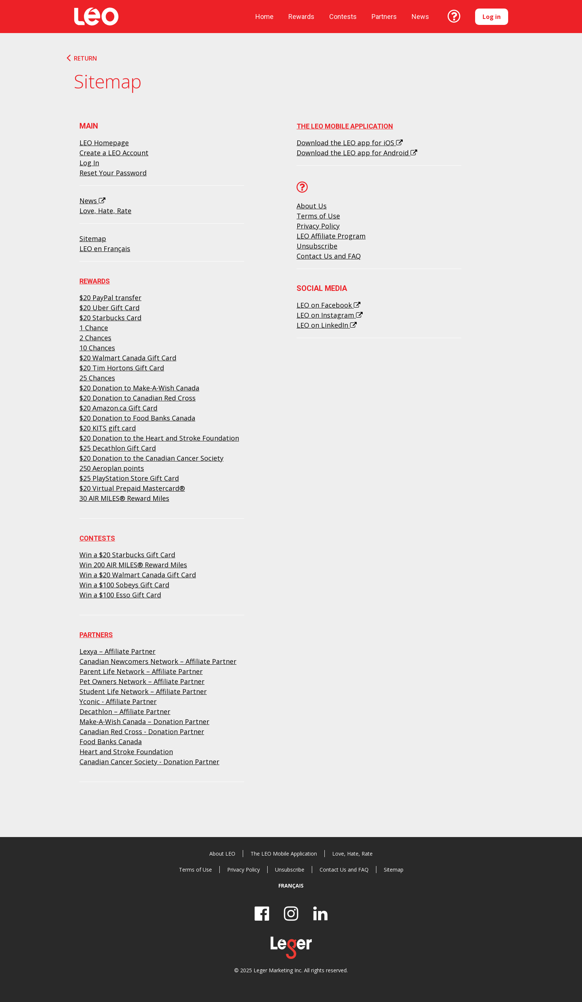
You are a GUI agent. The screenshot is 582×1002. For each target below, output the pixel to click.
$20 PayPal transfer (110, 297)
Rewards (301, 16)
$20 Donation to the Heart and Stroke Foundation (159, 438)
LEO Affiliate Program (331, 235)
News (92, 200)
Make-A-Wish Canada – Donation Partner (144, 721)
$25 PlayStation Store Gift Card (129, 478)
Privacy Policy (318, 225)
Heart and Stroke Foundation (126, 751)
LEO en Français (104, 248)
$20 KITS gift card (107, 428)
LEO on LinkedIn (327, 325)
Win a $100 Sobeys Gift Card (124, 584)
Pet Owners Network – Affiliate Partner (142, 681)
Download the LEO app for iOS (350, 142)
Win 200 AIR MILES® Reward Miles (133, 564)
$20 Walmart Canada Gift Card (127, 357)
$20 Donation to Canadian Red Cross (137, 397)
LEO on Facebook (328, 305)
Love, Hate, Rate (105, 210)
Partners (384, 16)
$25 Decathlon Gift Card (117, 448)
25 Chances (97, 377)
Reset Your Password (113, 172)
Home (264, 16)
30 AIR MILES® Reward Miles (124, 498)
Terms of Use (318, 215)
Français (291, 885)
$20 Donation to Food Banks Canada (137, 418)
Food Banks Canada (110, 741)
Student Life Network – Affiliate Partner (143, 691)
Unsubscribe (317, 245)
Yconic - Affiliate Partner (118, 701)
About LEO (222, 853)
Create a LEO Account (113, 152)
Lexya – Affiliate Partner (117, 651)
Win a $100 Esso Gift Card (120, 594)
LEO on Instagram (330, 315)
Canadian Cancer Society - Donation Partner (149, 761)
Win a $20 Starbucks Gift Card (127, 554)
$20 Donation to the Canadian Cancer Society (151, 458)
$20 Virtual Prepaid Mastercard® (132, 488)
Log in (492, 17)
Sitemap (92, 238)
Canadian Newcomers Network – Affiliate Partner (157, 661)
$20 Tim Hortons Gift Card (121, 367)
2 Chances (95, 337)
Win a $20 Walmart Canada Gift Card (137, 574)
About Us (312, 205)
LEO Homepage (104, 142)
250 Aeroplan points (111, 468)
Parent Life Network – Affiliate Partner (141, 671)
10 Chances (97, 347)
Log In (89, 162)
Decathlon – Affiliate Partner (124, 711)
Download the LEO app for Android (357, 152)
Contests (343, 16)
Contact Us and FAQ (329, 256)
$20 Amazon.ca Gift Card (118, 407)
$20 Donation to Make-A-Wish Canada (139, 387)
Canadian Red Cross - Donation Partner (141, 731)
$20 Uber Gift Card (109, 307)
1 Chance (93, 327)
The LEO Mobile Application (345, 126)
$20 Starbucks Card (110, 317)
